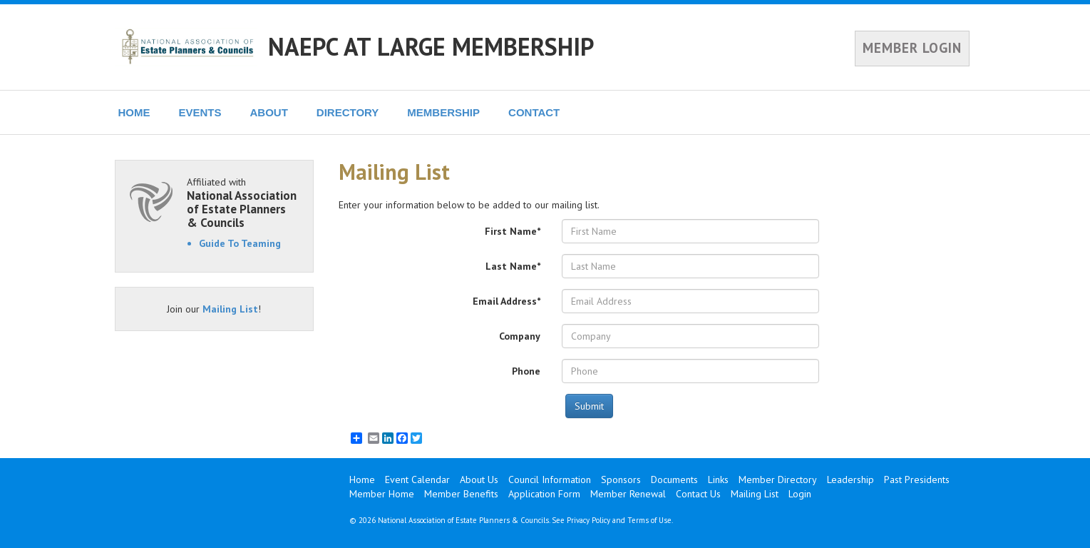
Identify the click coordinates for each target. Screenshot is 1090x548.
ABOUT (269, 112)
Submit (589, 406)
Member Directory (778, 479)
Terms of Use (649, 520)
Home (362, 479)
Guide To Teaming (240, 243)
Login (799, 493)
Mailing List (230, 309)
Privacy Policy (588, 520)
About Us (479, 479)
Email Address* (506, 301)
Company (519, 336)
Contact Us (698, 493)
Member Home (381, 493)
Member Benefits (461, 493)
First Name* (512, 231)
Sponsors (621, 479)
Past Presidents (917, 479)
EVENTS (200, 112)
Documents (674, 479)
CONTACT (534, 112)
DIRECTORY (348, 112)
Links (718, 479)
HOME (134, 112)
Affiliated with (243, 202)
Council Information (549, 479)
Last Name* (512, 266)
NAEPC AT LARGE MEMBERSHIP (431, 46)
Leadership (850, 479)
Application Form (544, 493)
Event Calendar (417, 479)
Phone (526, 371)
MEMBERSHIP (443, 112)
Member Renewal (628, 493)
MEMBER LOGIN (912, 47)
